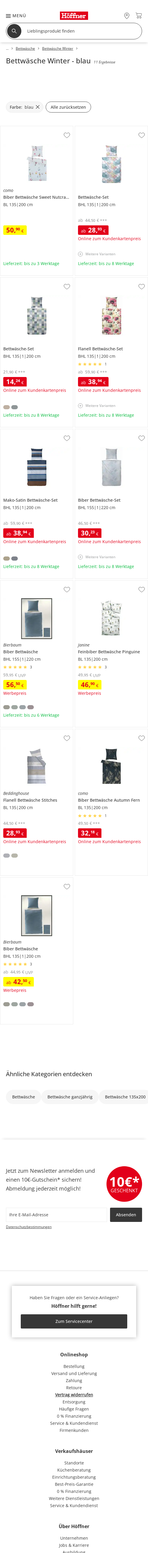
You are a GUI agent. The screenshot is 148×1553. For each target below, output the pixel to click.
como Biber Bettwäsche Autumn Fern (110, 733)
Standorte (74, 1463)
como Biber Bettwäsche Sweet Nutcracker (36, 130)
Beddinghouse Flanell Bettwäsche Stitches (36, 733)
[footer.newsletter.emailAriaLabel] (56, 1215)
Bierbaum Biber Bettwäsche (28, 582)
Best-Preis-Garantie (74, 1484)
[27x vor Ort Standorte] (126, 15)
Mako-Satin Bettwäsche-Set (27, 431)
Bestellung (74, 1366)
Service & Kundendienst (74, 1423)
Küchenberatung (74, 1470)
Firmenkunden (74, 1430)
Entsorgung (74, 1402)
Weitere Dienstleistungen (74, 1498)
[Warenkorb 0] (138, 15)
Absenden (126, 1214)
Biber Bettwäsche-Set (96, 431)
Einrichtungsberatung (74, 1477)
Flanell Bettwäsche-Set (97, 279)
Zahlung (74, 1380)
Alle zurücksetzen (68, 107)
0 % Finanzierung (74, 1416)
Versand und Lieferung (74, 1373)
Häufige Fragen (74, 1409)
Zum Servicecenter (74, 1321)
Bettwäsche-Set (90, 128)
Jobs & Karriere (74, 1545)
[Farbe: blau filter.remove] (24, 107)
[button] (13, 15)
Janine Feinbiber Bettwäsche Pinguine (110, 584)
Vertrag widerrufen (74, 1395)
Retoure (74, 1387)
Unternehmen (74, 1538)
